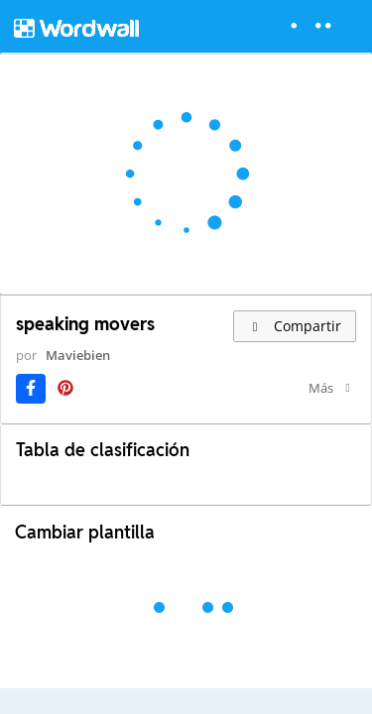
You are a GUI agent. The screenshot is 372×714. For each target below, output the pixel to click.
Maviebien (54, 373)
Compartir (294, 325)
